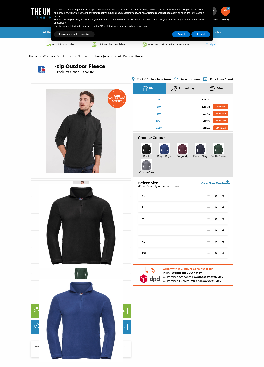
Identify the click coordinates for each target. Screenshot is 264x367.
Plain (149, 88)
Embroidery (182, 88)
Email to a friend (221, 79)
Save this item (190, 79)
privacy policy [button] (141, 9)
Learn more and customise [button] (74, 34)
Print (216, 88)
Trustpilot (212, 44)
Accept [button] (201, 34)
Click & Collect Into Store (154, 79)
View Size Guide (215, 182)
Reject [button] (181, 34)
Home (33, 56)
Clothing (83, 56)
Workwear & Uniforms (57, 56)
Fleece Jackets (103, 56)
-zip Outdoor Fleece (130, 56)
